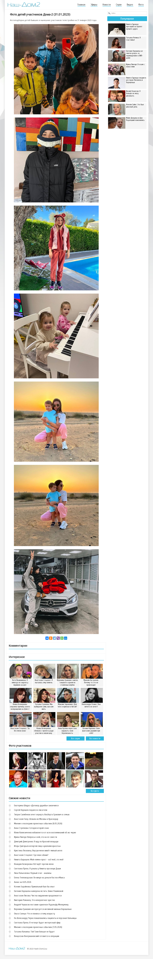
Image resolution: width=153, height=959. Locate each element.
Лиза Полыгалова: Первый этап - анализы (32, 873)
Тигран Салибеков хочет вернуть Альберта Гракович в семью (41, 814)
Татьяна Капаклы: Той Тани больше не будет (34, 931)
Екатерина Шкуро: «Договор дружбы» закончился (36, 805)
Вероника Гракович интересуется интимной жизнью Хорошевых (43, 909)
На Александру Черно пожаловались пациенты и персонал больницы (45, 918)
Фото (141, 4)
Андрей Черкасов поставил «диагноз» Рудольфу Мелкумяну (41, 904)
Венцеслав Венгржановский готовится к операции (36, 936)
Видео (130, 4)
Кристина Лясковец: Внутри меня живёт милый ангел (38, 850)
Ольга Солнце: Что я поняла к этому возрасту (34, 913)
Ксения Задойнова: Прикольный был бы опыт (34, 886)
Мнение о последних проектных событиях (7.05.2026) (38, 927)
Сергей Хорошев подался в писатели (30, 810)
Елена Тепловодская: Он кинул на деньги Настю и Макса (39, 877)
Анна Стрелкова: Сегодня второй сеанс (31, 828)
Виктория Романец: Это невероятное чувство (34, 900)
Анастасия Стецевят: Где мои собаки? (31, 855)
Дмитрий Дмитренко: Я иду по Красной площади (36, 841)
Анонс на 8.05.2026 (22, 882)
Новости (107, 4)
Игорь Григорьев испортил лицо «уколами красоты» (37, 846)
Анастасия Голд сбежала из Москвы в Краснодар (36, 819)
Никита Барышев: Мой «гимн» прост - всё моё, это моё (38, 859)
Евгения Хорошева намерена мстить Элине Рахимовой (38, 891)
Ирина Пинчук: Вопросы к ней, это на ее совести (35, 837)
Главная (81, 4)
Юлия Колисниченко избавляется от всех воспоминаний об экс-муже (45, 832)
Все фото (95, 791)
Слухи (118, 4)
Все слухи (75, 738)
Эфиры (94, 4)
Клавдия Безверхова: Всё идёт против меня (34, 864)
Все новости (94, 738)
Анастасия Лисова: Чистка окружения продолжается (38, 895)
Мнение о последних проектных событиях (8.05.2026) (38, 823)
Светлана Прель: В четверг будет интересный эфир (37, 922)
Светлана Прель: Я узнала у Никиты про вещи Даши (37, 868)
